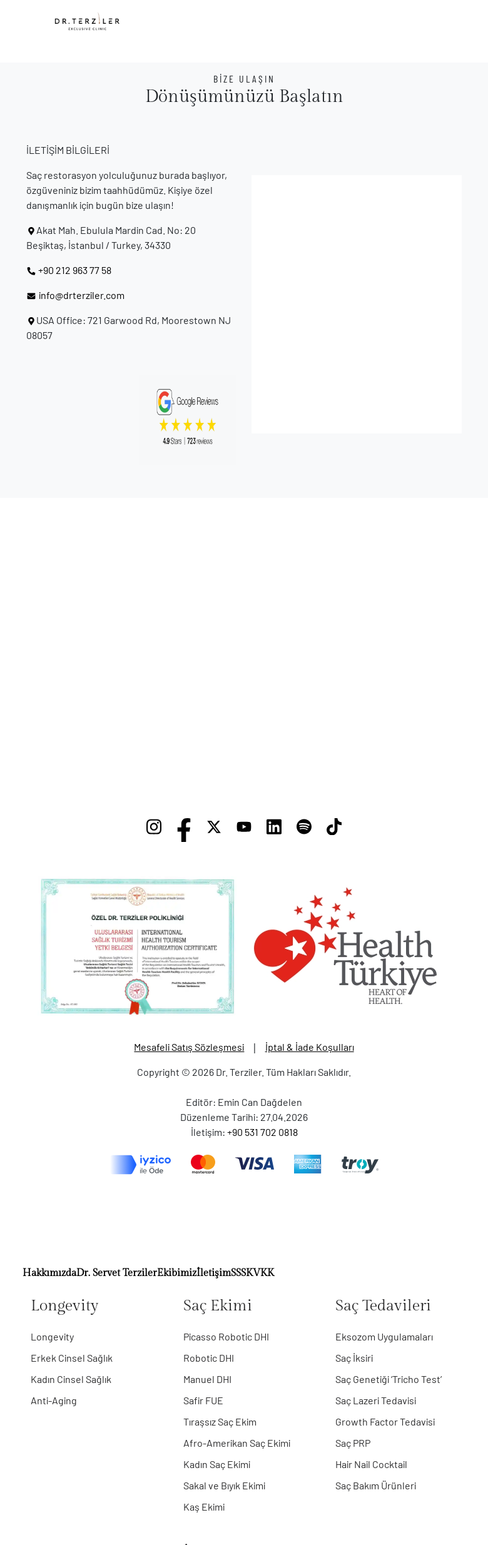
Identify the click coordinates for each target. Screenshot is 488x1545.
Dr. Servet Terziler (116, 1273)
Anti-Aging (54, 1400)
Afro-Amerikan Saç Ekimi (236, 1443)
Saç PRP (352, 1443)
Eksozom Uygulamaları (384, 1336)
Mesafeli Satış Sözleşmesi (189, 1047)
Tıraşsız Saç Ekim (220, 1421)
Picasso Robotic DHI (226, 1336)
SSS (238, 1273)
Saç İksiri (354, 1358)
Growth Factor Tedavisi (385, 1421)
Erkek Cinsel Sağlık (72, 1358)
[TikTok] (334, 830)
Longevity (52, 1336)
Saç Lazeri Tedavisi (375, 1400)
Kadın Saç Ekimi (216, 1464)
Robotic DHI (208, 1358)
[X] (213, 830)
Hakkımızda (49, 1273)
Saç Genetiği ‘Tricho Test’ (388, 1379)
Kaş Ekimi (204, 1506)
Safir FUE (203, 1400)
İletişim (213, 1273)
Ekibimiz (176, 1273)
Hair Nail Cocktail (371, 1464)
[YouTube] (244, 830)
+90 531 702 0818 (262, 1132)
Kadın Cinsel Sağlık (71, 1379)
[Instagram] (153, 830)
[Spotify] (304, 830)
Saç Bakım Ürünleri (375, 1485)
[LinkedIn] (274, 830)
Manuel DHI (207, 1379)
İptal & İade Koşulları (309, 1047)
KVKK (260, 1273)
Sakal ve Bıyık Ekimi (224, 1485)
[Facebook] (183, 830)
